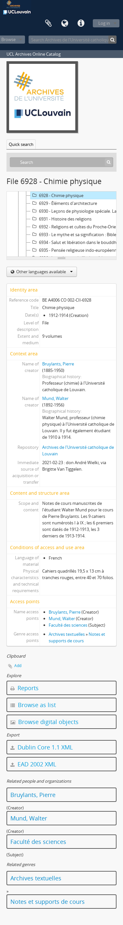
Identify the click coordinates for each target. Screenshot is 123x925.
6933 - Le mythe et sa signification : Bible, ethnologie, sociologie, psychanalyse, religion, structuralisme (76, 234)
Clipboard (48, 23)
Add (17, 665)
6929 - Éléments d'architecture (64, 203)
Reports (24, 688)
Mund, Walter (55, 398)
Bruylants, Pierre (58, 364)
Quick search (21, 144)
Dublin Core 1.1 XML (41, 747)
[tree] (61, 224)
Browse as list (33, 705)
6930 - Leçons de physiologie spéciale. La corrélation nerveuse (76, 211)
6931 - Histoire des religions (61, 219)
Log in (104, 23)
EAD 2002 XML (33, 764)
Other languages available (44, 272)
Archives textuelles (67, 634)
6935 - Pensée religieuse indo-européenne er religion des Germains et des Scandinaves (76, 250)
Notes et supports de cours (47, 901)
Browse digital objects (44, 722)
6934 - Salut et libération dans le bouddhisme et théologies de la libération (76, 242)
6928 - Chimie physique (57, 195)
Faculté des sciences (68, 625)
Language (64, 23)
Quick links (81, 23)
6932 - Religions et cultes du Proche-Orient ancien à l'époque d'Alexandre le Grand (76, 227)
